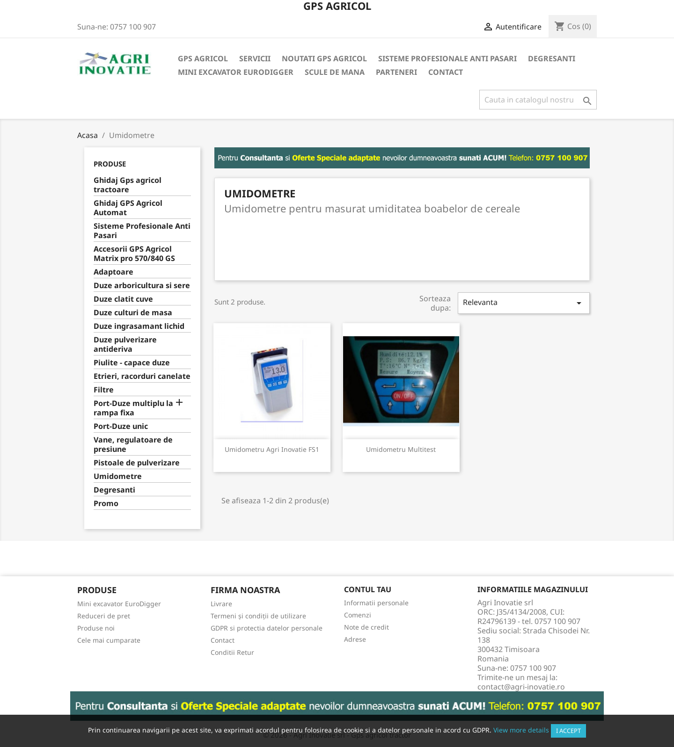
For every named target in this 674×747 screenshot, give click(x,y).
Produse (110, 163)
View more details (521, 729)
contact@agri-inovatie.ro (521, 687)
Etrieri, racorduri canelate (142, 376)
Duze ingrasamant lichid (139, 326)
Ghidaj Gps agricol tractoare (127, 185)
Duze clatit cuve (123, 299)
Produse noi (96, 628)
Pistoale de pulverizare (137, 463)
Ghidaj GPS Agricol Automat (128, 208)
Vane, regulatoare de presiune (133, 444)
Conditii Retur (232, 652)
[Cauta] (538, 99)
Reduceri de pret (103, 615)
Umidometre (118, 476)
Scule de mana (335, 72)
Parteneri (396, 72)
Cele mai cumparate (108, 640)
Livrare (221, 603)
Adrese (355, 639)
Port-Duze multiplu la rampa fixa (133, 408)
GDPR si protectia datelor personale (266, 628)
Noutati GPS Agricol (324, 58)
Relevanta (524, 303)
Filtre (104, 390)
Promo (106, 503)
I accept (568, 730)
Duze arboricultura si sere (142, 285)
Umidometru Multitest (401, 449)
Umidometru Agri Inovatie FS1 (272, 449)
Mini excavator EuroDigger (235, 72)
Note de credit (366, 627)
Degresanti (551, 58)
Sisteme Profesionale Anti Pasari (447, 58)
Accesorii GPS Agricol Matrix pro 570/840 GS (134, 253)
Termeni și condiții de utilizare (258, 615)
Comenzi (357, 614)
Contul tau (367, 589)
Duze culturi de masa (133, 313)
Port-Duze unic (121, 426)
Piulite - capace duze (132, 363)
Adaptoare (113, 272)
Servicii (255, 58)
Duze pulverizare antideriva (125, 344)
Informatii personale (376, 602)
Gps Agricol (203, 58)
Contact (445, 72)
